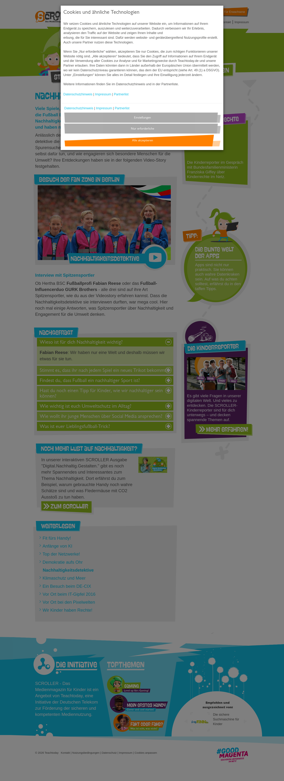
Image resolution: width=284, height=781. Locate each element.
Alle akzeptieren (142, 140)
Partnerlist (121, 94)
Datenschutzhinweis (77, 94)
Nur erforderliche (142, 128)
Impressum (103, 94)
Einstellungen (142, 117)
